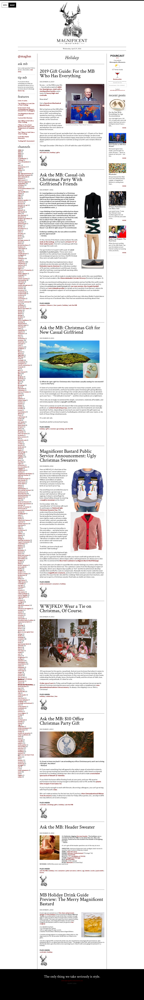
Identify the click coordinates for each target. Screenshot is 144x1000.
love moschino (22, 467)
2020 (19, 155)
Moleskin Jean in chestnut (50, 266)
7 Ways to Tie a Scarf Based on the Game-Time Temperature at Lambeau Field (26, 127)
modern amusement (24, 503)
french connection (24, 365)
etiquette (21, 333)
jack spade (21, 422)
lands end (21, 447)
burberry (21, 247)
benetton (21, 217)
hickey (20, 405)
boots (42, 872)
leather (20, 455)
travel (20, 710)
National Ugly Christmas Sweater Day (51, 509)
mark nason (21, 482)
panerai (20, 552)
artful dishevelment (24, 188)
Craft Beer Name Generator (23, 137)
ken (19, 438)
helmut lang (22, 400)
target (20, 672)
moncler (20, 505)
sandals (20, 610)
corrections (21, 298)
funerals (20, 367)
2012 (19, 152)
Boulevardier (117, 79)
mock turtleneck (23, 502)
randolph (21, 583)
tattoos (20, 674)
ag (83, 871)
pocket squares (23, 565)
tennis (20, 675)
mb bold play (22, 488)
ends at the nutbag (47, 242)
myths (20, 518)
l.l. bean (20, 443)
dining (20, 315)
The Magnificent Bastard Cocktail (26, 114)
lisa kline (21, 462)
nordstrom (21, 530)
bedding (20, 207)
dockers (20, 317)
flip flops (21, 357)
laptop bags (21, 452)
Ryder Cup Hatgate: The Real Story (117, 240)
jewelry (20, 430)
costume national (23, 302)
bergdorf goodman (24, 218)
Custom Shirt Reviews (25, 118)
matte (20, 485)
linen (19, 460)
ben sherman (22, 215)
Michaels (69, 862)
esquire (20, 332)
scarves (20, 613)
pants (59, 305)
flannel (20, 352)
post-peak (21, 567)
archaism (21, 185)
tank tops (21, 670)
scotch (20, 617)
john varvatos (71, 871)
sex (19, 623)
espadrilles (21, 330)
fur (19, 368)
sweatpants (22, 662)
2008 (19, 150)
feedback (21, 348)
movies (20, 512)
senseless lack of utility (25, 620)
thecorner (21, 681)
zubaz (20, 777)
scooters (21, 615)
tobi (19, 693)
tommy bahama (23, 700)
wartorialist (22, 746)
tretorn (20, 711)
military (20, 498)
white (20, 757)
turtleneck (21, 720)
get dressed (22, 372)
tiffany (20, 690)
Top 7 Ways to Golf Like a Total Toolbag (26, 133)
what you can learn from (26, 755)
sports (20, 647)
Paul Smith (71, 855)
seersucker (21, 618)
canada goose (22, 253)
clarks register (22, 273)
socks (93, 871)
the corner (21, 677)
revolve (20, 590)
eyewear (20, 340)
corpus (20, 297)
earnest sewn (22, 325)
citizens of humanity (25, 270)
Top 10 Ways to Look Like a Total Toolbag (26, 104)
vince (19, 738)
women (53, 429)
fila (19, 350)
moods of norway (23, 507)
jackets (20, 423)
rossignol (21, 602)
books (20, 235)
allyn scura (21, 180)
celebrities (50, 696)
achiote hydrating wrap (58, 408)
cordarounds (22, 293)
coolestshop (22, 292)
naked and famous (24, 520)
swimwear (21, 667)
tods (19, 696)
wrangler (21, 765)
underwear (21, 730)
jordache (21, 435)
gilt (19, 375)
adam (19, 168)
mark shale (21, 483)
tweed (20, 723)
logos (19, 463)
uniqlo (20, 731)
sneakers (43, 305)
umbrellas (21, 726)
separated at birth (24, 622)
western (20, 753)
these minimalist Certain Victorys (73, 278)
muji (19, 515)
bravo (20, 243)
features (21, 347)
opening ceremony (24, 540)
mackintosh (22, 470)
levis (19, 458)
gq (18, 383)
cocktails (43, 804)
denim (87, 871)
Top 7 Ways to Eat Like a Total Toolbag (26, 121)
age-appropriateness (24, 173)
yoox (19, 772)
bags (19, 195)
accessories (21, 167)
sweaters (56, 584)
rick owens (21, 592)
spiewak (20, 645)
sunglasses (21, 657)
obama (20, 535)
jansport (20, 427)
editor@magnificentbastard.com (117, 90)
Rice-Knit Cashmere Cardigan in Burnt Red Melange (79, 561)
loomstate (21, 465)
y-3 (19, 768)
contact (20, 287)
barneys (20, 203)
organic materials (23, 542)
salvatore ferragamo (24, 608)
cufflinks (21, 305)
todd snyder (22, 695)
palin (19, 548)
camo (19, 250)
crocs (19, 303)
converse (21, 290)
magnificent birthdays (25, 473)
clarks (20, 272)
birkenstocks (22, 223)
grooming (60, 429)
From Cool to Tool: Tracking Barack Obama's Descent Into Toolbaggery (26, 109)
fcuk (19, 345)
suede (20, 652)
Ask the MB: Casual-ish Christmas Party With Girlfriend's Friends (62, 179)
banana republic (23, 200)
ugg (19, 725)
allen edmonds (22, 177)
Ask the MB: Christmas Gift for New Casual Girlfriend (70, 329)
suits (19, 655)
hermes (20, 403)
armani (20, 187)
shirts (79, 871)
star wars (21, 650)
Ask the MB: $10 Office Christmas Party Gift (62, 720)
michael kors (22, 497)
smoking (50, 804)
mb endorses (44, 152)
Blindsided (112, 174)
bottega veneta (23, 240)
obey (19, 537)
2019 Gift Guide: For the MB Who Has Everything (67, 73)
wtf (19, 767)
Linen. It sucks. (22, 100)
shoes (20, 628)
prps (19, 577)
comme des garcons (24, 285)
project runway (23, 573)
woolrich (21, 762)
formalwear (21, 362)
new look (21, 525)
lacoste (20, 445)
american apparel (23, 182)
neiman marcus (23, 523)
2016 (19, 153)
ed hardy (21, 327)
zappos (20, 775)
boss (19, 238)
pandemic (21, 550)
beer (19, 208)
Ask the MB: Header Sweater (67, 827)
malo (19, 477)
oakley (20, 533)
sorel (19, 642)
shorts (20, 630)
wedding (20, 751)
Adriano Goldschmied (75, 853)
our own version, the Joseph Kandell (85, 286)
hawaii (20, 395)
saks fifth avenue (23, 605)
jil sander (21, 432)
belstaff (20, 210)
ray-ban (20, 585)
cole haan (21, 282)
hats (19, 393)
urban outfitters (23, 735)
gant (19, 370)
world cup (21, 763)
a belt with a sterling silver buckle (51, 90)
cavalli (20, 260)
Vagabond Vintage (73, 858)
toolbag (20, 701)
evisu (19, 337)
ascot (20, 190)
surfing (20, 659)
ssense (20, 649)
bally (19, 198)
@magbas (24, 56)
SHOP (12, 5)
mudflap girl (22, 513)
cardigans (21, 255)
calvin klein (21, 248)
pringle (20, 570)
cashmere (21, 258)
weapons (21, 750)
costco (20, 300)
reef (19, 588)
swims (20, 666)
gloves (20, 380)
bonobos (21, 233)
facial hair (21, 342)
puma (19, 578)
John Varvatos (72, 851)
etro (19, 335)
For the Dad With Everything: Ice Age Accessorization (116, 114)
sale (19, 607)
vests (19, 736)
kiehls (20, 442)
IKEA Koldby (70, 859)
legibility (21, 457)
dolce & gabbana (23, 320)
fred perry (21, 363)
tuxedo (20, 721)
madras (20, 472)
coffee (20, 277)
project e (21, 572)
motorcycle (21, 508)
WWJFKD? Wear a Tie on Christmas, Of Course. (65, 608)
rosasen (20, 600)
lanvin (20, 448)
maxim (20, 487)
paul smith (99, 871)
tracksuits (21, 708)
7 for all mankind (23, 162)
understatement (46, 584)
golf (19, 382)
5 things (20, 160)
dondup (20, 322)
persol (20, 562)
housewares (22, 412)
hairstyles (21, 388)
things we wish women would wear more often (25, 685)
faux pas (20, 343)
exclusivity (21, 338)
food (19, 358)
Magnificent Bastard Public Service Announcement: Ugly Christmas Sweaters (68, 455)
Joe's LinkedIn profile (56, 288)
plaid (19, 563)
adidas (20, 170)
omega (20, 538)
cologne (20, 283)
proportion (21, 575)
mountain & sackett (24, 510)
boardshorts (22, 228)
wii (19, 758)
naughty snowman (48, 500)
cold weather (22, 280)
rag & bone (21, 580)
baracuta (21, 202)
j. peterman (21, 417)
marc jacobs (21, 480)
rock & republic (23, 595)
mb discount (22, 492)
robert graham (22, 593)
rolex (19, 598)
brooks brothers (23, 245)
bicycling (21, 222)
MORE (124, 128)
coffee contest (23, 278)
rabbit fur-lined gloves (51, 88)
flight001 (21, 355)
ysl (19, 773)
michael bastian (23, 495)
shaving (20, 625)
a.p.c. (19, 165)
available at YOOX (78, 856)
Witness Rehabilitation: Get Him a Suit (117, 208)
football (20, 360)
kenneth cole (22, 440)
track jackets (22, 706)
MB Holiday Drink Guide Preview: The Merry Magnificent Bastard (71, 899)
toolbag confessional (25, 703)
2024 (19, 157)
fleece (20, 353)
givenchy (21, 378)
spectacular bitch (23, 644)
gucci (19, 387)
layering (20, 453)
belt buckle (21, 212)
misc (19, 500)
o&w (19, 532)
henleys (20, 402)
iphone (20, 413)
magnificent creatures (56, 573)
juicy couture (22, 437)
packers (20, 545)
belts (19, 213)
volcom (20, 741)
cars (19, 257)
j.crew (20, 418)
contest (20, 288)
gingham (20, 377)
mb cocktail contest (24, 490)
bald (19, 197)
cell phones (21, 263)
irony (19, 415)
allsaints (20, 178)
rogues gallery (22, 597)
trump (20, 715)
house (20, 410)
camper (20, 252)
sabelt (20, 603)
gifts (58, 152)
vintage (20, 740)
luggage (20, 468)
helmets (20, 398)
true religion (22, 713)
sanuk (20, 612)
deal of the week (23, 308)
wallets (20, 743)
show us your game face (25, 632)
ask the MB (73, 305)
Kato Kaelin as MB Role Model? (117, 145)
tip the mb (21, 691)
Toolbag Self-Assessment (26, 141)
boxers (20, 242)
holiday (52, 152)
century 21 (21, 265)
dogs (19, 318)
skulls (20, 636)
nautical (20, 522)
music (20, 517)
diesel (20, 313)
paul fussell (21, 557)
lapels (20, 450)
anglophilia (21, 183)
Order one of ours (47, 683)
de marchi (21, 307)
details (20, 312)
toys (19, 705)
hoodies (20, 408)
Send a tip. (21, 91)
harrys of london (23, 392)
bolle (19, 232)
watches (20, 748)
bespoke (20, 220)
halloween (21, 390)
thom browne (22, 686)
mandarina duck (23, 478)
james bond (21, 425)
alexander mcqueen (24, 175)
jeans (19, 428)
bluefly (20, 227)
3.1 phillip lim (22, 158)
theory (20, 683)
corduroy (21, 295)
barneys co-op (22, 205)
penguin (20, 560)
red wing (20, 587)
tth (19, 718)
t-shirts (20, 669)
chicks (20, 267)
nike (19, 527)
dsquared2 (21, 323)
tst (56, 871)
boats (20, 230)
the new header (82, 836)
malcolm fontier (23, 475)
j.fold (19, 420)
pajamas (20, 547)
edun (19, 328)
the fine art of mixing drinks (25, 679)
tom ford (21, 698)
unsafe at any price (24, 733)
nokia (20, 528)
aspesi (20, 193)
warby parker (22, 745)
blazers (50, 305)
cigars (20, 268)
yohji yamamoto (23, 770)
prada (20, 568)
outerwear (21, 543)
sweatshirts (22, 664)
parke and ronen (23, 555)
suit (19, 654)
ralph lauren (22, 582)
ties (55, 305)
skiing (20, 634)
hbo (19, 397)
